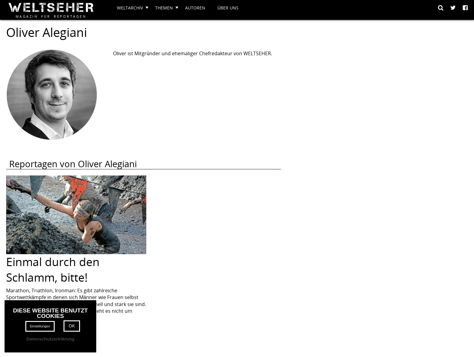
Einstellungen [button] (40, 326)
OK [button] (72, 325)
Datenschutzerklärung (50, 338)
